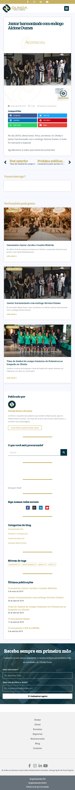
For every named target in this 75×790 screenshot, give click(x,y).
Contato (37, 748)
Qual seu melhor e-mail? (15, 682)
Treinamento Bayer (19, 618)
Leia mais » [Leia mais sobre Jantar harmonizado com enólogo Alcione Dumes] (12, 314)
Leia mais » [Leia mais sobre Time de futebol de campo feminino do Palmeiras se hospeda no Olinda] (12, 377)
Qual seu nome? (11, 669)
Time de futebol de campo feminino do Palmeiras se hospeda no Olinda (35, 362)
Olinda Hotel (14, 542)
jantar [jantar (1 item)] (42, 564)
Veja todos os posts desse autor (25, 427)
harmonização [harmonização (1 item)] (29, 564)
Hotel (38, 724)
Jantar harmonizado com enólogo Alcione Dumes (34, 303)
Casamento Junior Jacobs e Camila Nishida (30, 245)
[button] (66, 8)
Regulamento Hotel (37, 782)
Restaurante (38, 738)
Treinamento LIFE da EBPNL (24, 627)
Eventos (37, 729)
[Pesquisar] (63, 452)
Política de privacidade (37, 786)
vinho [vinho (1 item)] (52, 564)
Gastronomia (15, 538)
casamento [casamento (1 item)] (14, 564)
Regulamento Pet (38, 778)
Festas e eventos (16, 533)
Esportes (37, 733)
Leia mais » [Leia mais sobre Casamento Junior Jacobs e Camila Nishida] (12, 256)
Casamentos (14, 529)
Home (37, 719)
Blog (37, 743)
